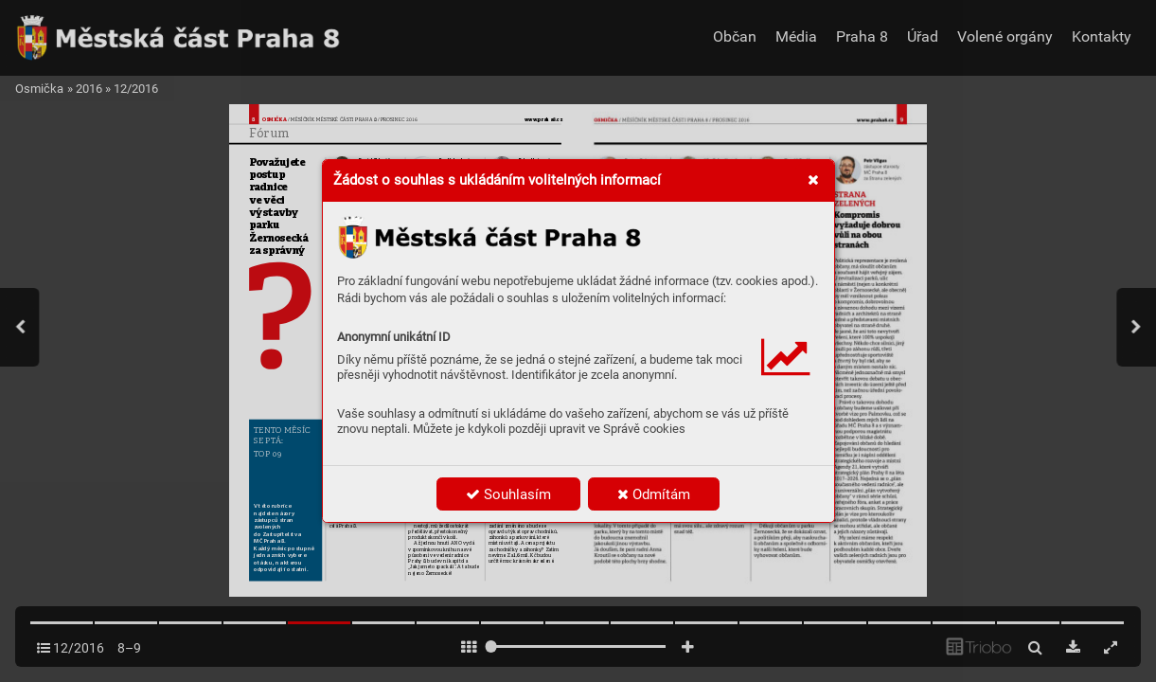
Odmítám (653, 494)
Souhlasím (508, 494)
